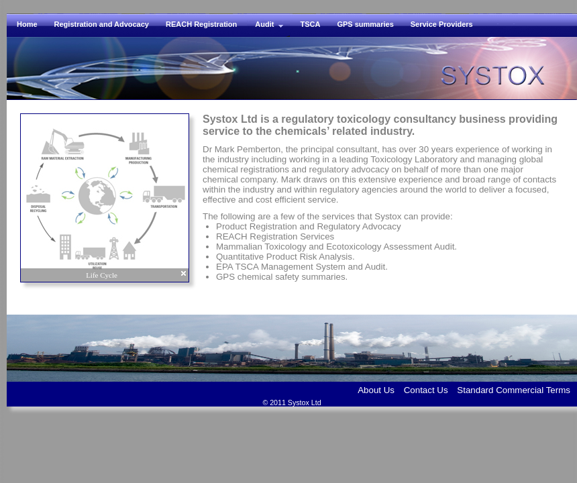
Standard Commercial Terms (513, 390)
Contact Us (426, 390)
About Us (376, 390)
